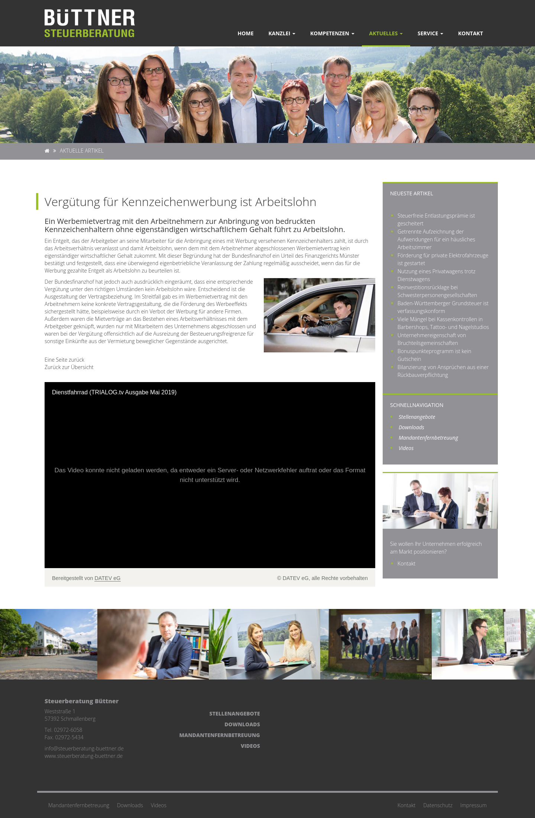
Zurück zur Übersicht (69, 367)
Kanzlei (282, 33)
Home (246, 33)
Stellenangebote (417, 416)
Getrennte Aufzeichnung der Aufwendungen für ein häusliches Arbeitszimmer (436, 239)
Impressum (473, 805)
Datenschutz (438, 805)
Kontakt (470, 33)
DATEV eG (107, 578)
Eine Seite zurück (64, 359)
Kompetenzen (332, 33)
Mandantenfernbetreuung (428, 437)
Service (430, 33)
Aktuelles (386, 33)
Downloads (411, 427)
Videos (406, 448)
